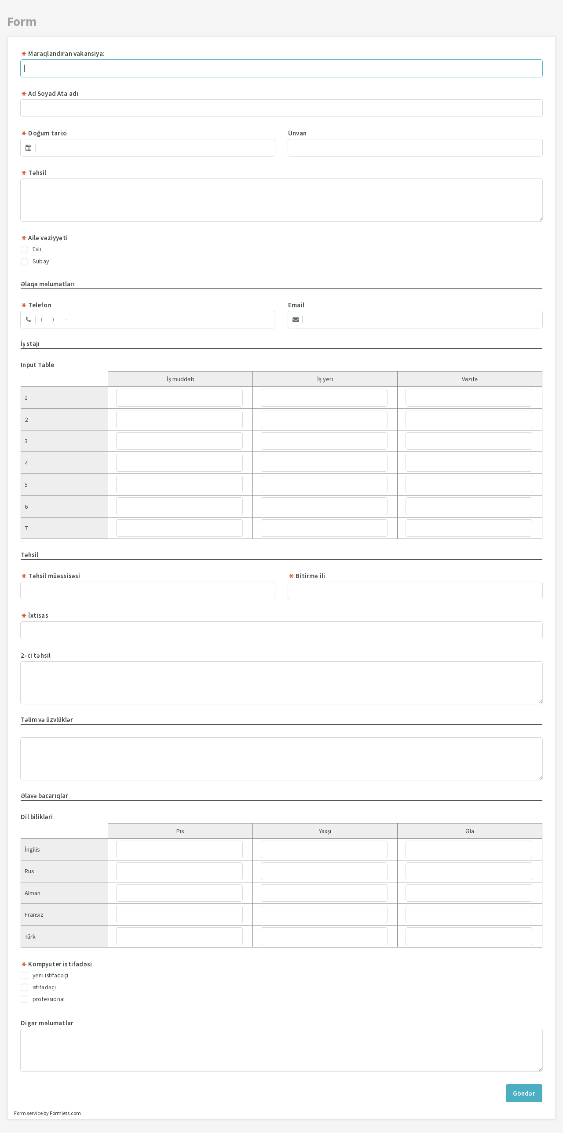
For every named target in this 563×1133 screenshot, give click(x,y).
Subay (35, 262)
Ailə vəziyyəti (44, 237)
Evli (31, 249)
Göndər (524, 1093)
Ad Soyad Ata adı (49, 93)
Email (296, 305)
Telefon (36, 305)
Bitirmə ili (306, 576)
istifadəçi (38, 987)
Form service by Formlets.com (47, 1113)
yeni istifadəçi (44, 976)
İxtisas (34, 615)
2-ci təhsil (36, 655)
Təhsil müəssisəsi (50, 576)
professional (43, 999)
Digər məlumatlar (47, 1023)
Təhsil (33, 172)
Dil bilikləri (37, 816)
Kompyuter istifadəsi (56, 964)
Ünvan (297, 133)
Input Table (37, 365)
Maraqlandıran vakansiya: (63, 53)
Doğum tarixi (44, 133)
